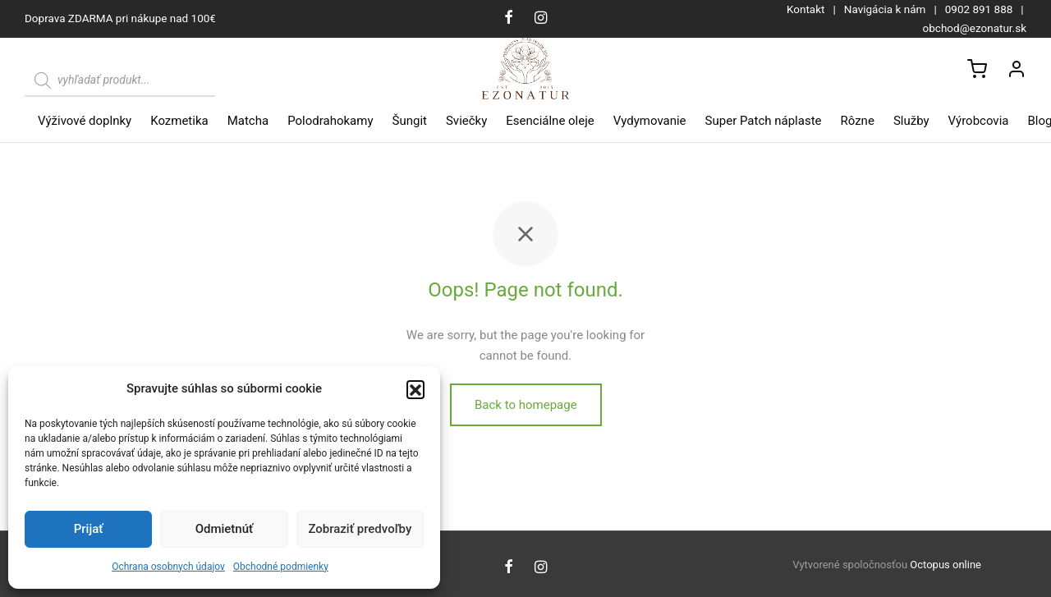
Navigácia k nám (885, 9)
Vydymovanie (649, 120)
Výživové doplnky (84, 120)
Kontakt (805, 9)
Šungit (409, 120)
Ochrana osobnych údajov (168, 566)
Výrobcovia (978, 120)
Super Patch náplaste (763, 120)
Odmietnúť (224, 528)
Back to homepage (526, 418)
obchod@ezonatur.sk (974, 27)
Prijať (88, 528)
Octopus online (945, 564)
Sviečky (466, 120)
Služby (911, 120)
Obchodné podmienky (280, 566)
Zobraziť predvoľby (359, 528)
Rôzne (857, 120)
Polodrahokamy (330, 120)
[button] (415, 389)
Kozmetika (179, 120)
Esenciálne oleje (550, 120)
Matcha (247, 120)
